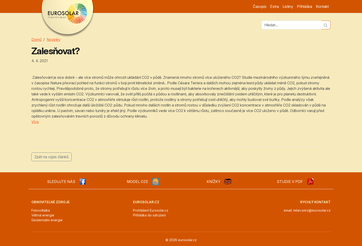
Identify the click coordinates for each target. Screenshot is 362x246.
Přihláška (304, 6)
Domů (36, 39)
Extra (274, 6)
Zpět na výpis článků (51, 157)
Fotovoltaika (40, 210)
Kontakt (322, 6)
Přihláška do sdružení (149, 215)
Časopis (259, 6)
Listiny (288, 6)
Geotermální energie (47, 220)
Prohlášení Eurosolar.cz (150, 210)
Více (35, 121)
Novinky (53, 39)
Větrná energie (42, 215)
